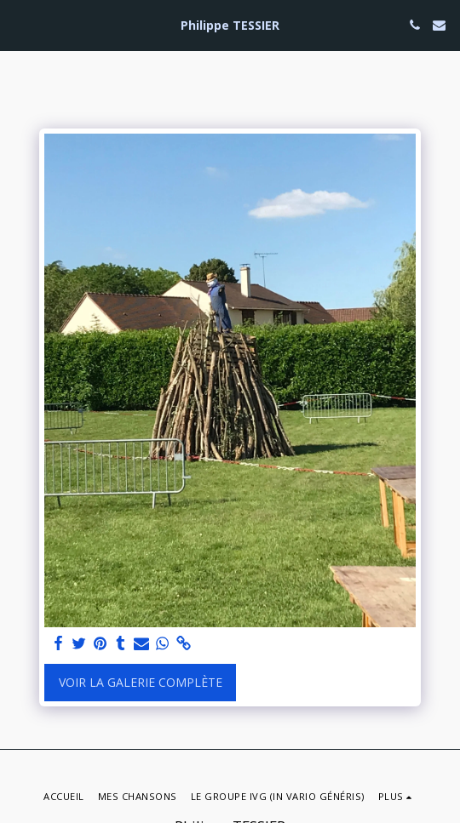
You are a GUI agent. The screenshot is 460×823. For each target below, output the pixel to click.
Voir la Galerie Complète (140, 682)
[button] (18, 24)
